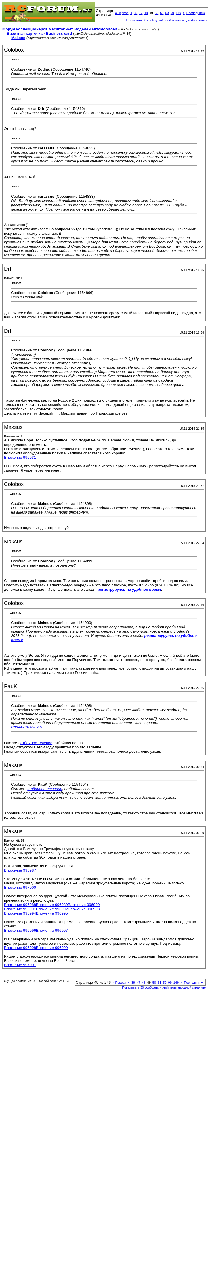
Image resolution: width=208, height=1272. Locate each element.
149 (178, 13)
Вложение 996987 (20, 870)
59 (167, 13)
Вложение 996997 (52, 930)
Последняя (195, 13)
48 (146, 13)
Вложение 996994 (20, 913)
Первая (121, 13)
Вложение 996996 (20, 930)
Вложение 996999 (52, 948)
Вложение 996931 (20, 457)
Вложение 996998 (20, 948)
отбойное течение (36, 743)
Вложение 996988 (20, 905)
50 (156, 13)
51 (161, 13)
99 (172, 13)
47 (140, 13)
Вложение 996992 (52, 909)
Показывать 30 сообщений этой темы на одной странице (164, 987)
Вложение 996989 (52, 905)
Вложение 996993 (84, 909)
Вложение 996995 (52, 913)
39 (135, 13)
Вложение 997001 (20, 965)
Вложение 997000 (20, 887)
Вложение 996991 (20, 909)
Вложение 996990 (84, 905)
